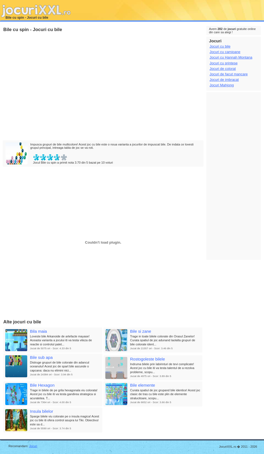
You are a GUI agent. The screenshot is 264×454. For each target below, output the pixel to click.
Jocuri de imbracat (224, 80)
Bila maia (38, 331)
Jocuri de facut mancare (229, 74)
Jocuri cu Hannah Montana (231, 57)
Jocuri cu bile (220, 46)
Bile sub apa (41, 357)
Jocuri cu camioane (225, 52)
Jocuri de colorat (223, 69)
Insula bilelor (41, 411)
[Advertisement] (51, 86)
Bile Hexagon (42, 385)
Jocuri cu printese (224, 63)
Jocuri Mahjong (222, 85)
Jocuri (33, 446)
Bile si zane (140, 331)
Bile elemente (142, 385)
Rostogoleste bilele (147, 359)
